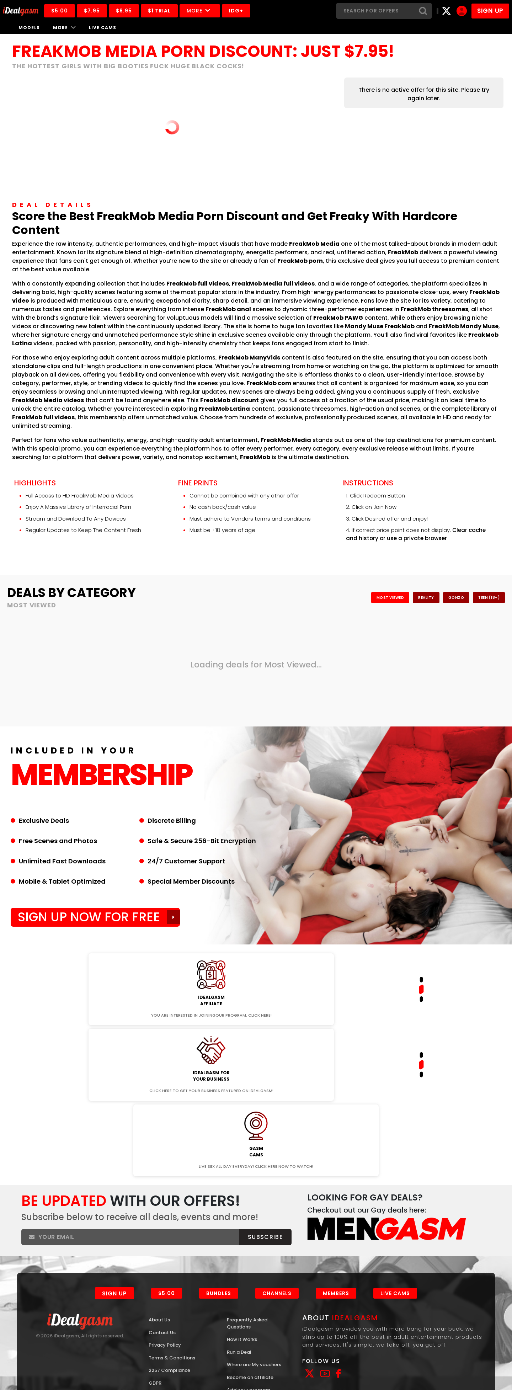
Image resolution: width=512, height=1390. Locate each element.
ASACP (33, 1360)
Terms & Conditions (176, 1236)
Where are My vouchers (245, 1248)
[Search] (375, 11)
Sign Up (113, 1168)
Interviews (241, 1307)
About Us (161, 1195)
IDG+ (252, 10)
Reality (391, 597)
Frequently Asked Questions (250, 1199)
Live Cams (102, 28)
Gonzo (433, 597)
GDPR (156, 1264)
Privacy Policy (167, 1222)
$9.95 (140, 10)
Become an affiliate (254, 1266)
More (215, 10)
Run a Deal (241, 1231)
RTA (47, 1360)
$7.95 (108, 10)
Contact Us (164, 1209)
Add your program (252, 1280)
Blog (233, 1293)
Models (29, 28)
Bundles (220, 1167)
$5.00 (75, 10)
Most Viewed (338, 597)
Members (339, 1167)
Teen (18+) (481, 597)
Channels (279, 1167)
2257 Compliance (173, 1250)
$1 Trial (175, 10)
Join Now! (86, 951)
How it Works (244, 1217)
